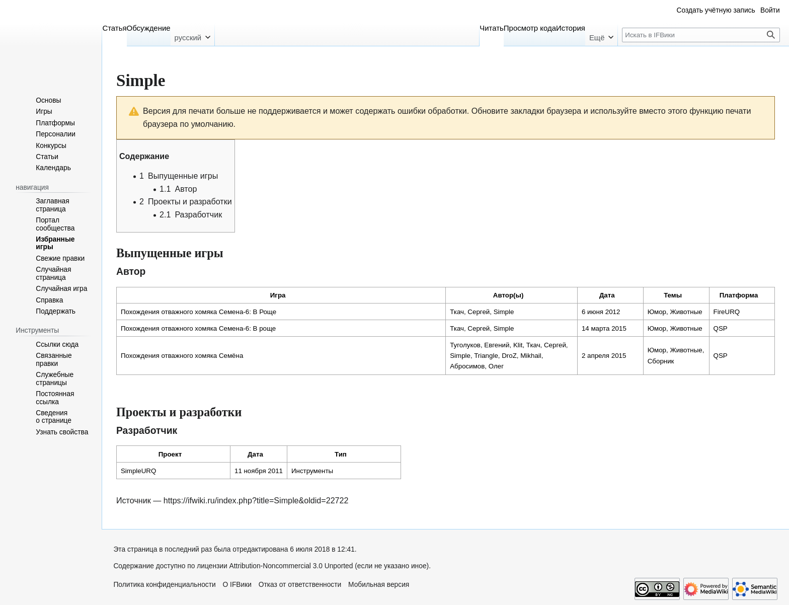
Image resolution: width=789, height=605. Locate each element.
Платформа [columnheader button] (739, 295)
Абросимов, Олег (477, 366)
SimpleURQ (138, 471)
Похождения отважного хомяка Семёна (182, 355)
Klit (518, 345)
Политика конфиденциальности (164, 584)
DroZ (509, 355)
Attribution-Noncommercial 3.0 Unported (291, 566)
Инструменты (312, 471)
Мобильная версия (378, 584)
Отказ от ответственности (300, 584)
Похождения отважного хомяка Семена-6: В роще (198, 328)
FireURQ (727, 312)
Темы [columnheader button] (673, 295)
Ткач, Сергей (470, 312)
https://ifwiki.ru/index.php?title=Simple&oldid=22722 (256, 500)
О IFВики (237, 584)
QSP (721, 328)
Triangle (486, 355)
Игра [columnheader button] (278, 295)
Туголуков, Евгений (479, 345)
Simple (504, 312)
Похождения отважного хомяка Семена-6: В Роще (198, 312)
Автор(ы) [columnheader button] (508, 295)
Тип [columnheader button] (341, 454)
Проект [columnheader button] (170, 454)
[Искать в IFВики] (701, 35)
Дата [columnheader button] (607, 295)
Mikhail (530, 355)
